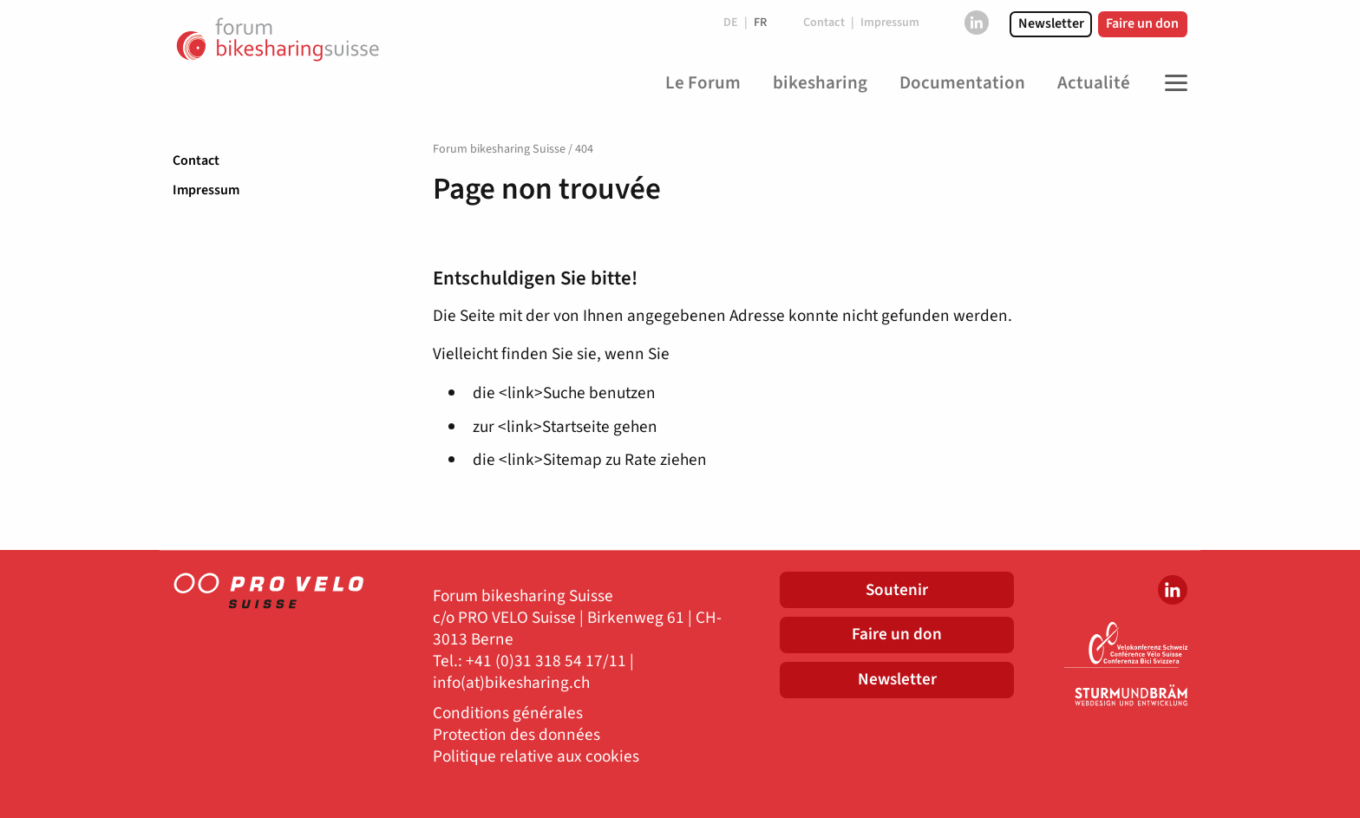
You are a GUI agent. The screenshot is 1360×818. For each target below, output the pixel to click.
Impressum (206, 190)
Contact (196, 160)
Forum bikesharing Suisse (499, 149)
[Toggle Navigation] (1171, 83)
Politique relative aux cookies (536, 757)
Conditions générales (508, 713)
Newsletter (1051, 23)
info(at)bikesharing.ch (511, 683)
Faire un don (1142, 23)
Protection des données (516, 735)
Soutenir (897, 590)
